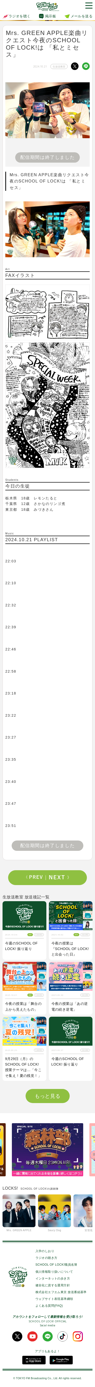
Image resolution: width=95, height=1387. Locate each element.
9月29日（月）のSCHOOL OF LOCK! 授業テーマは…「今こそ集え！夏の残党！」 (23, 1067)
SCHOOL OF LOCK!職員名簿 (56, 1264)
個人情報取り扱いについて (54, 1271)
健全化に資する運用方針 (52, 1285)
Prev (36, 877)
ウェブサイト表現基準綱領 (54, 1299)
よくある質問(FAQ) (49, 1305)
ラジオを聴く (16, 16)
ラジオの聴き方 (46, 1258)
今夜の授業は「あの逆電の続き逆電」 (69, 1006)
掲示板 (50, 16)
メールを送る (81, 16)
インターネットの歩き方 (52, 1278)
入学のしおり (44, 1251)
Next (59, 877)
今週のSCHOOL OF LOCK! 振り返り (21, 946)
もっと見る (48, 1096)
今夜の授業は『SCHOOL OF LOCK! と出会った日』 (70, 949)
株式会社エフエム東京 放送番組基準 (61, 1292)
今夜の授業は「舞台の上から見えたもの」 (23, 1006)
